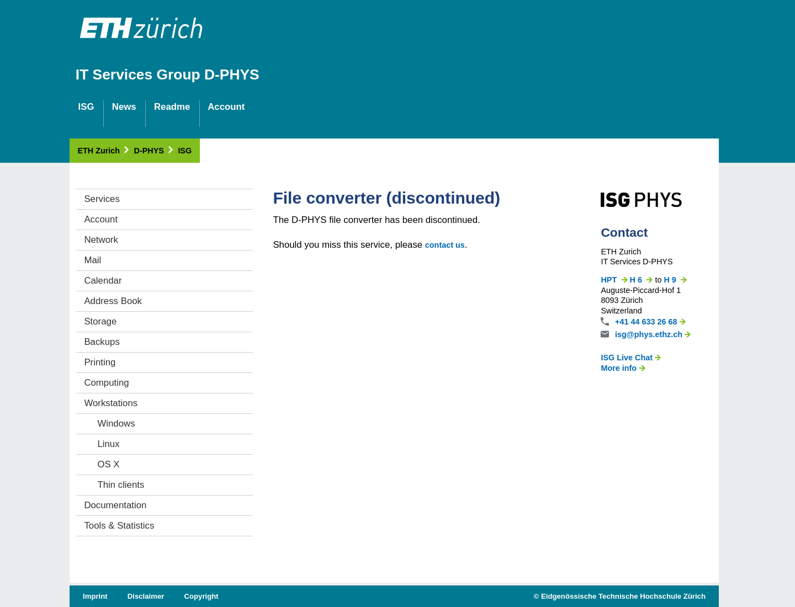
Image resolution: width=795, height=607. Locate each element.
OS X (108, 464)
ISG (185, 150)
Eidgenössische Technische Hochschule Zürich (623, 596)
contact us (445, 245)
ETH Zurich (103, 151)
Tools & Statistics (119, 525)
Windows (116, 423)
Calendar (102, 280)
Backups (101, 342)
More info (623, 368)
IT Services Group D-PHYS (167, 74)
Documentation (115, 505)
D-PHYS (154, 151)
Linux (108, 444)
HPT (614, 279)
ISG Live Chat (631, 357)
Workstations (110, 403)
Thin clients (120, 485)
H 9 (675, 279)
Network (101, 240)
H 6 (641, 279)
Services (101, 199)
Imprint (95, 596)
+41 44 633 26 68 (650, 321)
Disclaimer (146, 596)
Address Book (113, 301)
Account (101, 219)
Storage (100, 321)
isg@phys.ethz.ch (653, 334)
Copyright (201, 596)
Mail (92, 260)
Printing (99, 362)
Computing (106, 382)
